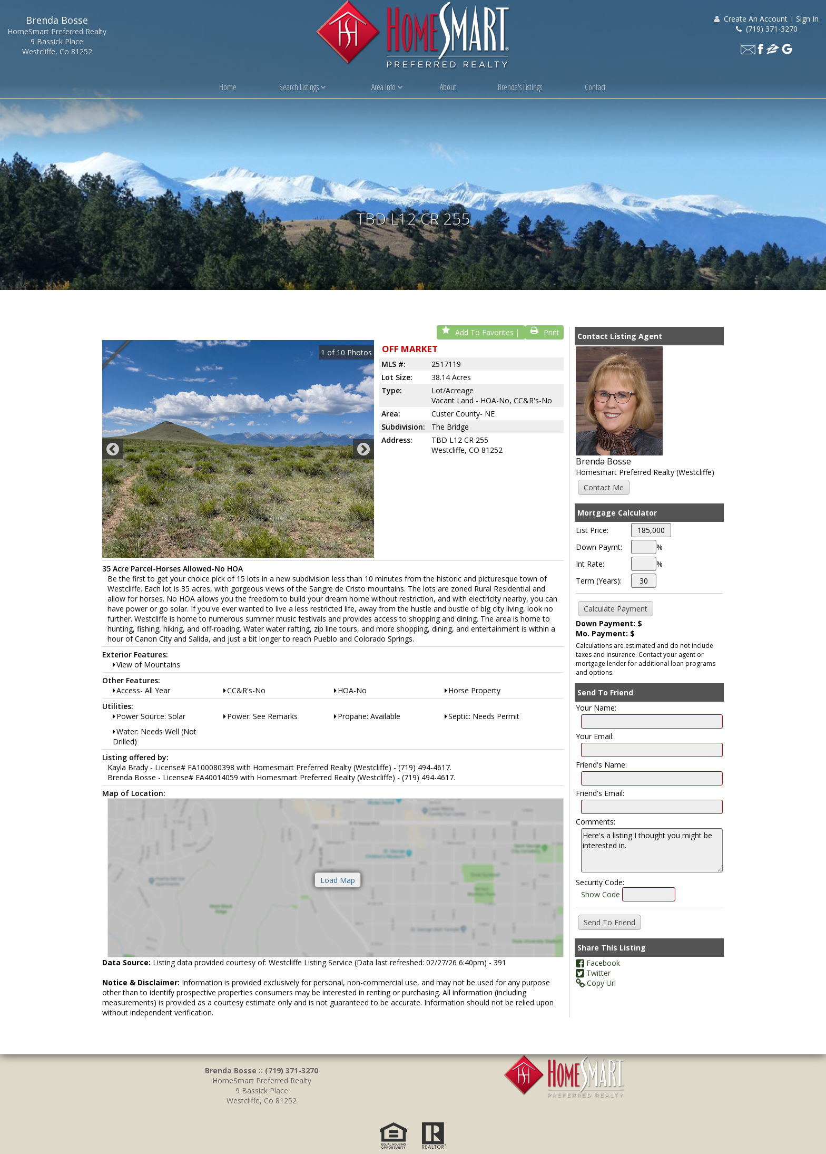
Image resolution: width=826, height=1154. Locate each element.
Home (228, 87)
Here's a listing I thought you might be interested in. (652, 856)
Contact (595, 87)
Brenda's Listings (520, 87)
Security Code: (600, 888)
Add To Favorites (477, 338)
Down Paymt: (599, 553)
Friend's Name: (601, 770)
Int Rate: (590, 570)
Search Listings (302, 87)
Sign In (807, 19)
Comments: (595, 827)
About (448, 87)
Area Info (386, 87)
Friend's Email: (600, 799)
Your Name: (596, 714)
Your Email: (595, 742)
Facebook (598, 969)
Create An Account (756, 19)
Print (544, 338)
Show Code (600, 900)
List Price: (592, 536)
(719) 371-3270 (767, 29)
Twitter (593, 979)
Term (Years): (599, 586)
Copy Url (596, 989)
